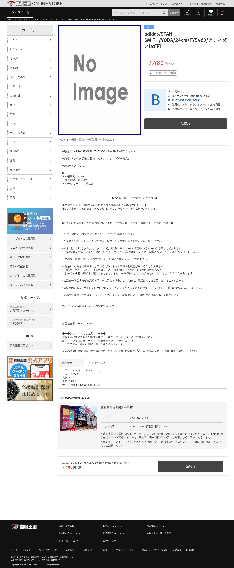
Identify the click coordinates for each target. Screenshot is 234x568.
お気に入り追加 (163, 73)
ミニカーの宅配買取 (21, 247)
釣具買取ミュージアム (23, 309)
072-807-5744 (139, 417)
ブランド (15, 86)
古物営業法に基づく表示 (159, 533)
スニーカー (60, 19)
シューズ (48, 19)
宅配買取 (176, 550)
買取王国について (48, 550)
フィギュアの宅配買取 (23, 238)
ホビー (14, 104)
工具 (12, 197)
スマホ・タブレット (21, 179)
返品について (109, 541)
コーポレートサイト (21, 550)
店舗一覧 (220, 3)
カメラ (14, 142)
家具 (12, 160)
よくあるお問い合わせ (201, 3)
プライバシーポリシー (127, 550)
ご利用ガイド (178, 3)
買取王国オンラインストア (18, 19)
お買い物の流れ (66, 525)
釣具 (12, 114)
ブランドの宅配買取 (21, 284)
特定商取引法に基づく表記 (155, 550)
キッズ (14, 58)
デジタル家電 (17, 132)
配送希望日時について (114, 533)
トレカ (14, 123)
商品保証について (155, 525)
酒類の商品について (112, 525)
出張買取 (190, 550)
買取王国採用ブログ (21, 345)
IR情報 (103, 550)
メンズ (14, 39)
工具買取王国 (23, 322)
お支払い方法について (70, 533)
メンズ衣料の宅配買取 (23, 275)
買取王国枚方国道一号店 (117, 407)
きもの (14, 67)
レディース (37, 19)
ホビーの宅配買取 (20, 257)
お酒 (12, 188)
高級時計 (15, 95)
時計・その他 (17, 77)
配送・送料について (68, 541)
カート (222, 15)
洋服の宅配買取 (19, 266)
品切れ (185, 123)
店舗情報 (70, 550)
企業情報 (87, 550)
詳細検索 (174, 13)
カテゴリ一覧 (20, 12)
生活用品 (15, 169)
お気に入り (211, 15)
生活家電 (15, 151)
